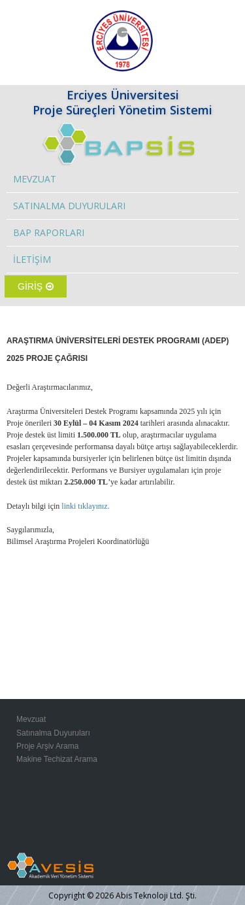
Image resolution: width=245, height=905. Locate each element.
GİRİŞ (36, 286)
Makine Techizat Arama (56, 759)
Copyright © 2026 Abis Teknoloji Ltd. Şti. (122, 895)
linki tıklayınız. (84, 506)
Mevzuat (31, 719)
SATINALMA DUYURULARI (69, 205)
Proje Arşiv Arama (47, 746)
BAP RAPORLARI (48, 232)
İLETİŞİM (32, 259)
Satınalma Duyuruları (53, 733)
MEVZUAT (34, 179)
